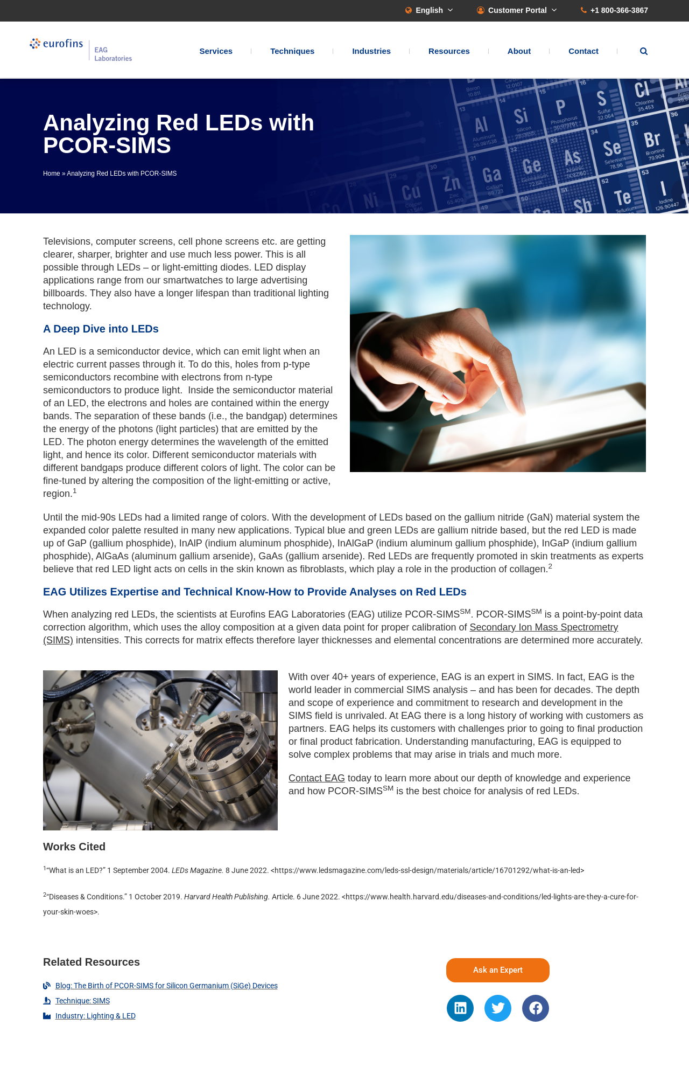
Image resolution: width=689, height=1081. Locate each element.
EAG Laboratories (83, 50)
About (519, 51)
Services (216, 51)
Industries (371, 51)
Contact (583, 51)
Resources (449, 51)
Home (51, 173)
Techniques (292, 51)
